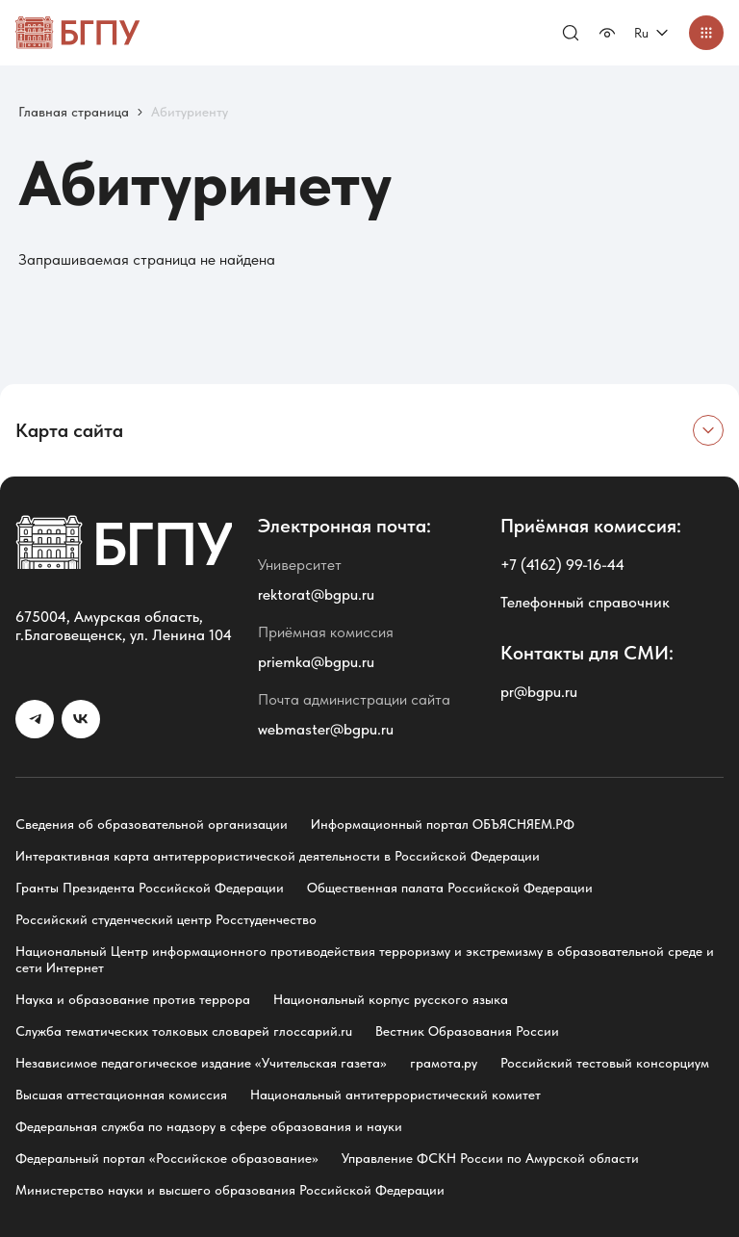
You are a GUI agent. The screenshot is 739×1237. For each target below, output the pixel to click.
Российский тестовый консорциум (604, 1062)
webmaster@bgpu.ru (326, 729)
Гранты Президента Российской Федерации (149, 887)
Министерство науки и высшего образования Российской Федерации (230, 1190)
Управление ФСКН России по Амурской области (490, 1158)
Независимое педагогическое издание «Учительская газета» (201, 1062)
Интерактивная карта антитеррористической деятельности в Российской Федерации (277, 855)
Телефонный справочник (585, 602)
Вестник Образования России (467, 1031)
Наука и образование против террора (132, 999)
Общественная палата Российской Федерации (450, 887)
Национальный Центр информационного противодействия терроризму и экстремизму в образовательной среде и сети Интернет (364, 959)
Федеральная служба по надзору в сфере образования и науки (208, 1126)
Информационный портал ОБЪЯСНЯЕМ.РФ (442, 824)
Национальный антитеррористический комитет (395, 1094)
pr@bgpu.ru (538, 692)
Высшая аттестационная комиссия (121, 1094)
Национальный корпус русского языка (390, 999)
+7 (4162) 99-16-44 (562, 564)
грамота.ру (443, 1062)
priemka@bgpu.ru (316, 662)
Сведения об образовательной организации (151, 824)
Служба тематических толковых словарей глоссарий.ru (183, 1031)
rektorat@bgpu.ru (316, 594)
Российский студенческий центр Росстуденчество (166, 919)
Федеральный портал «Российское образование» (167, 1158)
